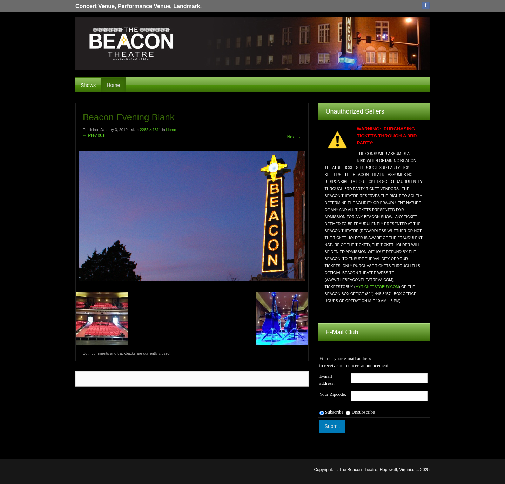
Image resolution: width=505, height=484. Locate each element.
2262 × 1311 (150, 130)
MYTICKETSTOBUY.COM (377, 287)
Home (113, 85)
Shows (88, 85)
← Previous (94, 135)
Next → (294, 137)
